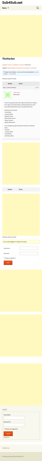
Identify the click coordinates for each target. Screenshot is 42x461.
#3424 (37, 87)
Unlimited (34, 68)
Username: (7, 248)
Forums (10, 65)
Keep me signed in (10, 258)
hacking (25, 68)
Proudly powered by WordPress (13, 456)
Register (6, 437)
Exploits (13, 68)
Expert (9, 68)
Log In (8, 262)
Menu (4, 8)
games (21, 68)
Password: (6, 253)
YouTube (21, 65)
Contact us (5, 448)
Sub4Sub (4, 65)
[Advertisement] (21, 36)
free (17, 68)
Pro (29, 68)
